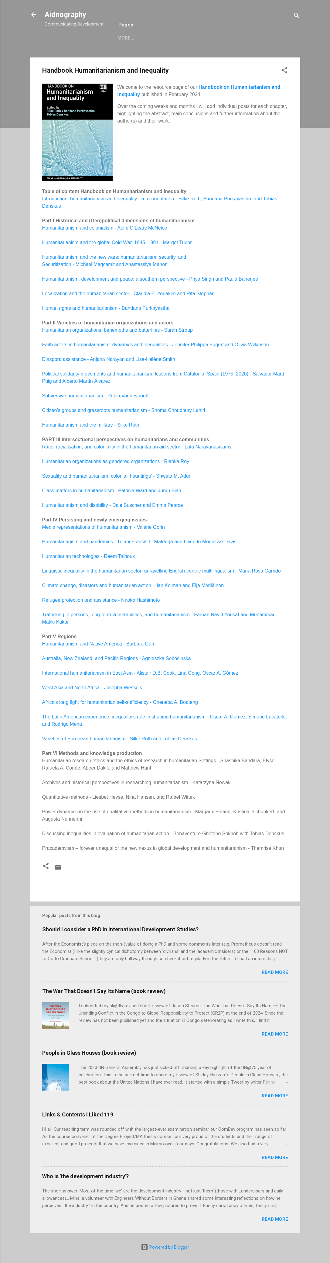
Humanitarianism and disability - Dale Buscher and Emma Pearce (112, 505)
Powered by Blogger (165, 1247)
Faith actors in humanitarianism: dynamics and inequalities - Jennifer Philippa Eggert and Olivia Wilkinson (155, 344)
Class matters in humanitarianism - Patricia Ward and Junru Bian (111, 490)
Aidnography (65, 14)
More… (150, 38)
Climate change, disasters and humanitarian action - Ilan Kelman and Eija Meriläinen (133, 585)
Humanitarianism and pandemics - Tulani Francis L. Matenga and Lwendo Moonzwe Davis (139, 541)
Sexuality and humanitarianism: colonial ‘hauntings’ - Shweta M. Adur (116, 476)
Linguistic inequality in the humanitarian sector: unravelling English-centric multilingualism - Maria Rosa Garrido (161, 570)
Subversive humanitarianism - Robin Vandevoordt (95, 395)
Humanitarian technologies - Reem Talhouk (88, 556)
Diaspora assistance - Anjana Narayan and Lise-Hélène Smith (108, 359)
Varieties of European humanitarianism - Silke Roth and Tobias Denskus (119, 738)
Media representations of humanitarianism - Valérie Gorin (103, 527)
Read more (275, 972)
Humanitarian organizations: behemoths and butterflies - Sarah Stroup (117, 330)
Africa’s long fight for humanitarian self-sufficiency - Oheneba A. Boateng (120, 702)
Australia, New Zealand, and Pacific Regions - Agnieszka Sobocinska (116, 658)
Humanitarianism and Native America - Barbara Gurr (98, 643)
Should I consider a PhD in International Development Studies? (120, 929)
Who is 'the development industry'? (85, 1176)
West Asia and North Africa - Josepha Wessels (92, 687)
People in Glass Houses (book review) (89, 1053)
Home (124, 38)
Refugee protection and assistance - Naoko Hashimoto (101, 600)
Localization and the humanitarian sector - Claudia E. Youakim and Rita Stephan (128, 293)
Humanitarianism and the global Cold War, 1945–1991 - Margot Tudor (117, 242)
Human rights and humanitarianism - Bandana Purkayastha (106, 308)
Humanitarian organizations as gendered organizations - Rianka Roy (115, 461)
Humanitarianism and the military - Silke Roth (90, 424)
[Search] (296, 16)
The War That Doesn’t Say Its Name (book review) (104, 991)
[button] (284, 71)
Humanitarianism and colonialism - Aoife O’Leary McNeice (104, 227)
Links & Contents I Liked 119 (77, 1114)
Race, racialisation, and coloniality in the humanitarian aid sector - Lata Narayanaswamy (137, 446)
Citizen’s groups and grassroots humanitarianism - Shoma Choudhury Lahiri (123, 410)
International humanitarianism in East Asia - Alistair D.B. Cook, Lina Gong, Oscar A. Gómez (140, 673)
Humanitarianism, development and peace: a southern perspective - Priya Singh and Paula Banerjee (150, 279)
